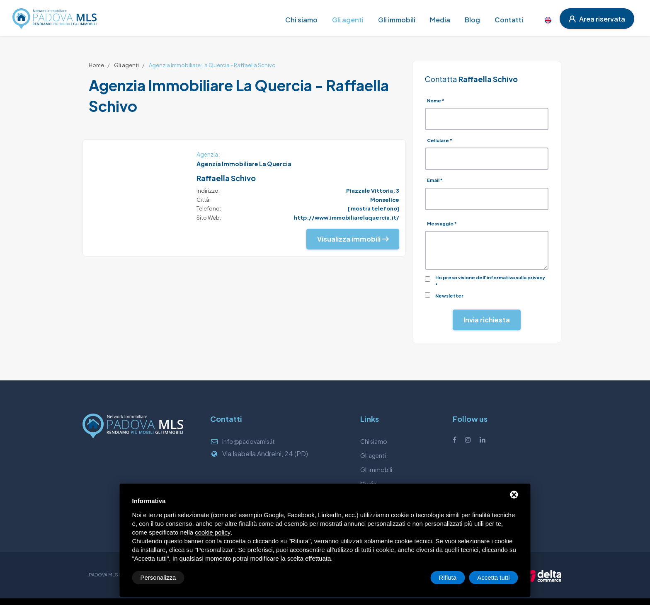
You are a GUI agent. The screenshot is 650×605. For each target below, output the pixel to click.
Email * (435, 180)
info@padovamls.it (248, 441)
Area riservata (597, 19)
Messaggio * (442, 223)
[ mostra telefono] (373, 208)
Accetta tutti (493, 577)
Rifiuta (448, 577)
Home (96, 65)
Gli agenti (126, 65)
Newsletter (449, 295)
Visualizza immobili (352, 239)
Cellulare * (439, 140)
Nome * (435, 100)
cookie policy (212, 532)
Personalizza (158, 577)
